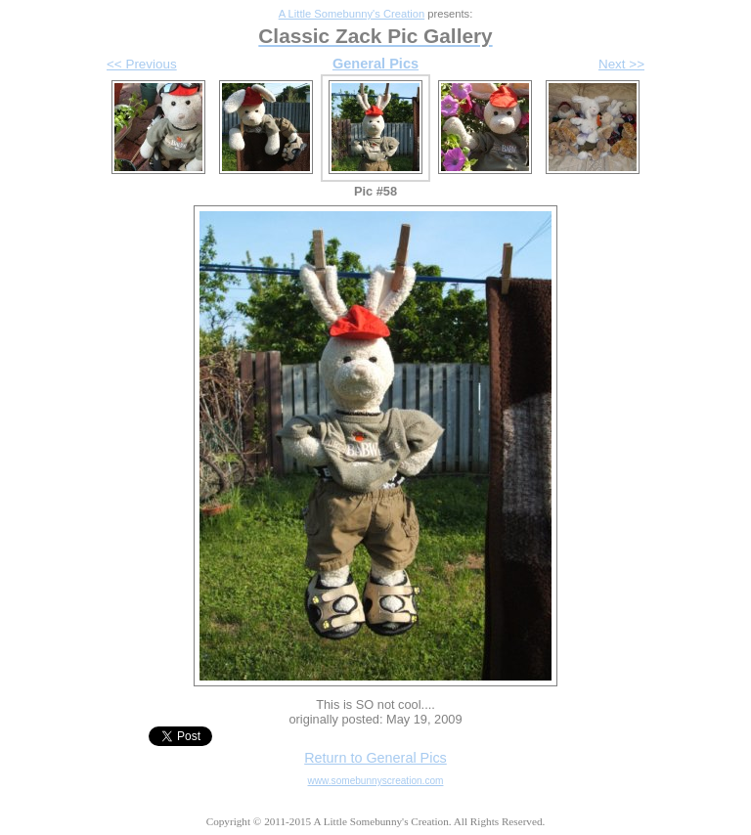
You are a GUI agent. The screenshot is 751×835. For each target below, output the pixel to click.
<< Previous (142, 64)
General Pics (375, 63)
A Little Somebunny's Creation (352, 14)
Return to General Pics (375, 758)
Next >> (621, 64)
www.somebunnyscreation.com (376, 780)
